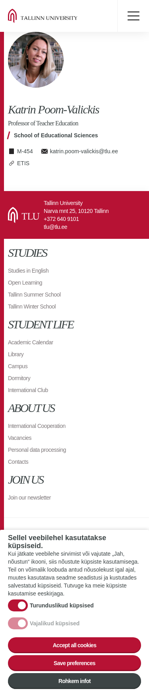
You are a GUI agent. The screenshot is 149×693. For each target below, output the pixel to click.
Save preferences (74, 664)
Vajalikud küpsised (54, 624)
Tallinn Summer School (34, 294)
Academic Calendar (30, 342)
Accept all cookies (75, 646)
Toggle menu (133, 16)
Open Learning (25, 282)
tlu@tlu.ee (55, 227)
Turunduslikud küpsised (62, 606)
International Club (28, 390)
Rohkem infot (74, 682)
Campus (17, 366)
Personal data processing (37, 450)
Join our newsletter (29, 497)
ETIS (23, 163)
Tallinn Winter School (32, 306)
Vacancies (19, 438)
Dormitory (19, 378)
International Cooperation (37, 426)
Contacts (18, 462)
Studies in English (28, 270)
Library (15, 354)
